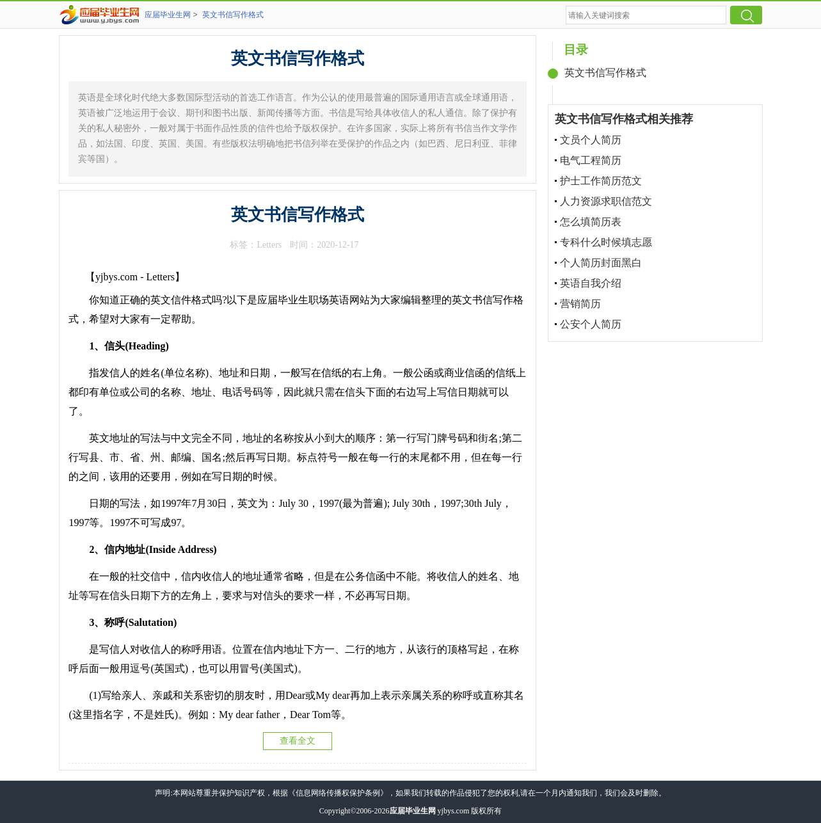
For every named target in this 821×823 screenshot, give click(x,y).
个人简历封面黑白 (601, 262)
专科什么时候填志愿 (606, 242)
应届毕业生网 (168, 14)
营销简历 (580, 303)
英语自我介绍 (590, 283)
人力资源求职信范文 (606, 201)
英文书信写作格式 (233, 14)
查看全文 (297, 741)
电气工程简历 (590, 160)
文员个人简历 (590, 139)
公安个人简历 (590, 324)
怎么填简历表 (590, 221)
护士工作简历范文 (601, 180)
